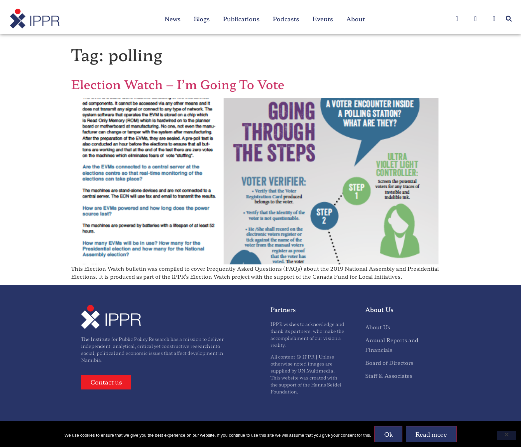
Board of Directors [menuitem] (389, 363)
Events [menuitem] (322, 18)
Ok (388, 434)
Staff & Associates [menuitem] (388, 375)
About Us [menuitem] (377, 327)
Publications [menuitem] (241, 18)
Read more (431, 434)
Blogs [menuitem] (202, 18)
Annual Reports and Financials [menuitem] (391, 345)
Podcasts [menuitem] (286, 18)
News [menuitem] (172, 18)
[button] (508, 18)
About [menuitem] (355, 18)
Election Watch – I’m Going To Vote (177, 83)
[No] (506, 435)
